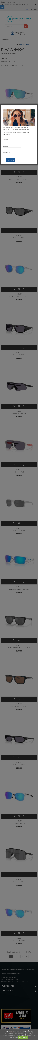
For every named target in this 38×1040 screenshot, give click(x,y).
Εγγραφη (10, 160)
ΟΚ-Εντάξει (23, 1037)
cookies (19, 1031)
